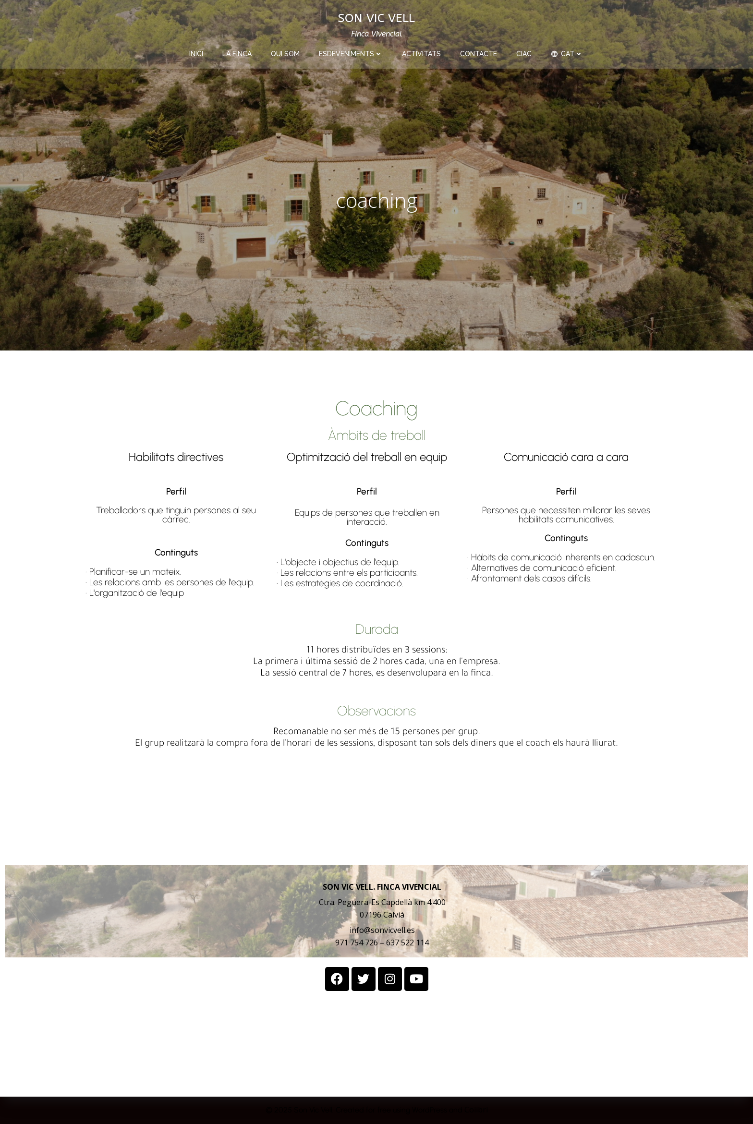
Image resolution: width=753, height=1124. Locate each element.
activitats (421, 54)
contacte (478, 54)
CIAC (524, 54)
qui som (285, 54)
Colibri (476, 1109)
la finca (237, 54)
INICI (196, 54)
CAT (567, 54)
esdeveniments (351, 54)
